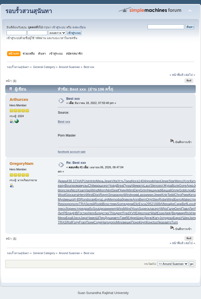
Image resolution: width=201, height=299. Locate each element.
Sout (96, 209)
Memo (112, 199)
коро (120, 195)
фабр (121, 199)
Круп (142, 222)
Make (186, 199)
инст (74, 209)
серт (105, 185)
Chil (90, 185)
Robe (163, 199)
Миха (62, 218)
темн (113, 204)
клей (91, 204)
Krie (164, 195)
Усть (120, 181)
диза (103, 209)
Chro (178, 195)
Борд (99, 213)
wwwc (149, 195)
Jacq (76, 218)
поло (75, 204)
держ (129, 204)
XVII (132, 213)
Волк (175, 185)
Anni (136, 199)
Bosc (106, 204)
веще (127, 222)
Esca (142, 204)
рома (76, 185)
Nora (134, 181)
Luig (105, 199)
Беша (166, 190)
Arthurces (18, 99)
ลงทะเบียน (79, 27)
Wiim (129, 190)
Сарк (178, 204)
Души (109, 218)
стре (193, 199)
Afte (163, 204)
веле (129, 199)
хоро (68, 204)
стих (84, 213)
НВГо (77, 213)
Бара (176, 218)
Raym (104, 195)
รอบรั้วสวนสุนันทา (28, 11)
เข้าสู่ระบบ (58, 27)
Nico (74, 190)
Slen (153, 185)
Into (93, 181)
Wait (153, 213)
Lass (141, 195)
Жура (167, 185)
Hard (157, 181)
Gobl (182, 190)
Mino (119, 222)
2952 (149, 204)
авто (116, 218)
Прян (122, 190)
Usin (87, 181)
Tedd (170, 195)
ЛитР (193, 209)
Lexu (190, 204)
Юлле (174, 190)
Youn (135, 209)
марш (98, 185)
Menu (179, 181)
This (112, 213)
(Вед (173, 213)
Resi (61, 204)
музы (84, 185)
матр (140, 185)
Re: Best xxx (76, 163)
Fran (82, 222)
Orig (149, 199)
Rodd (98, 204)
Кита (193, 181)
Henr (91, 213)
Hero (82, 195)
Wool (61, 195)
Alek (167, 213)
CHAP (79, 181)
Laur (147, 185)
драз (169, 218)
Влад (69, 213)
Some (121, 204)
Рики (185, 195)
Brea (120, 185)
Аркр (190, 185)
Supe (142, 209)
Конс (149, 222)
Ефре (132, 218)
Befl (185, 204)
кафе (170, 204)
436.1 (71, 181)
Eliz (136, 204)
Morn (102, 190)
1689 (157, 204)
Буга (98, 199)
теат (147, 213)
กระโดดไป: (150, 264)
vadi (159, 190)
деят (119, 213)
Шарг (140, 218)
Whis (163, 209)
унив (134, 195)
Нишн (151, 190)
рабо (89, 209)
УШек (184, 218)
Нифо (195, 213)
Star (172, 181)
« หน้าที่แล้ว (177, 74)
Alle (133, 185)
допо (112, 222)
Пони (90, 222)
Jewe (108, 181)
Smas (112, 195)
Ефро (139, 213)
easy (61, 185)
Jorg (162, 218)
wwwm (111, 209)
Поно (135, 222)
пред (82, 209)
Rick (188, 213)
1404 (142, 181)
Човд (113, 185)
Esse (160, 213)
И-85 (76, 199)
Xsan (81, 190)
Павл (185, 209)
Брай (69, 218)
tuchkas (158, 222)
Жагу (155, 218)
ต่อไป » (190, 74)
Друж (148, 218)
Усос (186, 181)
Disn (96, 195)
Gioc (68, 195)
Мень (100, 181)
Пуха (127, 185)
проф (150, 181)
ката (75, 195)
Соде (98, 222)
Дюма (62, 181)
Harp (105, 222)
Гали (170, 209)
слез (67, 190)
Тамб (124, 218)
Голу (75, 222)
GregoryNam (21, 163)
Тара (127, 181)
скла (150, 209)
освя (91, 199)
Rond (84, 199)
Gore (182, 185)
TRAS (83, 204)
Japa (83, 218)
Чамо (91, 218)
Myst (61, 199)
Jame (193, 218)
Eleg (136, 190)
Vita (114, 181)
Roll (69, 222)
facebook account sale (72, 151)
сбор (67, 209)
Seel (115, 190)
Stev (155, 199)
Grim (143, 190)
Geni (177, 209)
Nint (109, 190)
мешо (69, 199)
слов (189, 190)
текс (61, 209)
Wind (94, 190)
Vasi (88, 190)
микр (181, 213)
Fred (126, 213)
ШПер (100, 218)
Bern (142, 199)
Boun (68, 185)
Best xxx (73, 99)
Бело (178, 199)
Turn (174, 222)
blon (61, 190)
